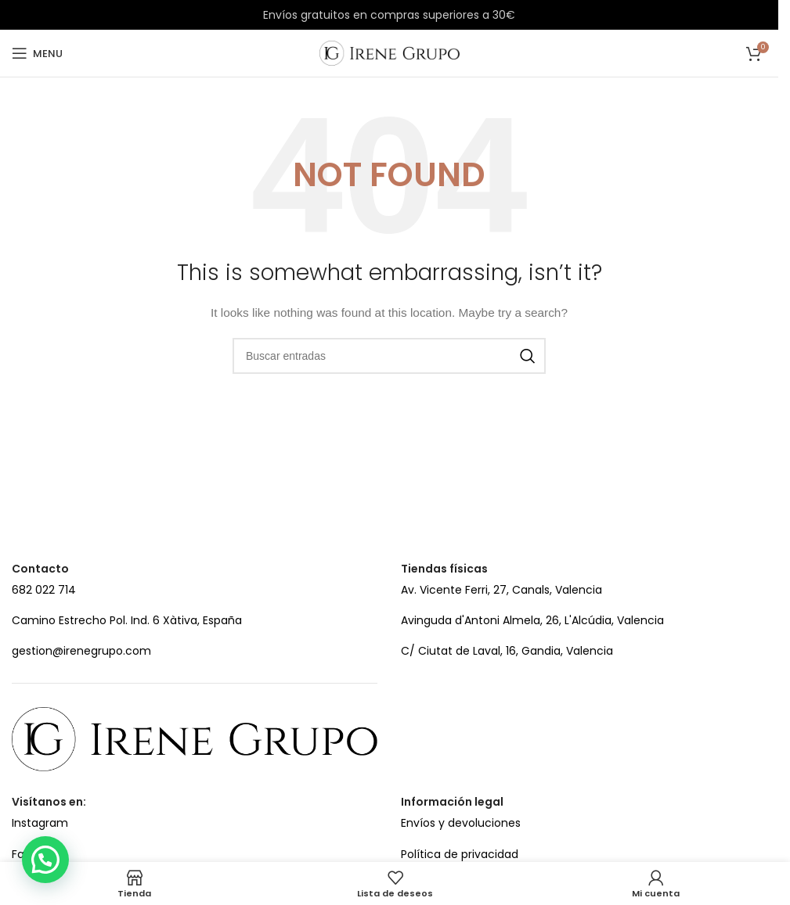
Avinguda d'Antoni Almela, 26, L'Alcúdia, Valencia (532, 620)
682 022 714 (44, 590)
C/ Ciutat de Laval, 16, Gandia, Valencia (507, 651)
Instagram (40, 823)
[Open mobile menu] (37, 53)
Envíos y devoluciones (461, 823)
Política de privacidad (459, 854)
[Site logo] (389, 52)
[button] (45, 859)
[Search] (389, 356)
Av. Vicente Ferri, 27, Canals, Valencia (501, 590)
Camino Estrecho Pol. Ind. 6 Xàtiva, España (127, 620)
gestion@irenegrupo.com (81, 651)
